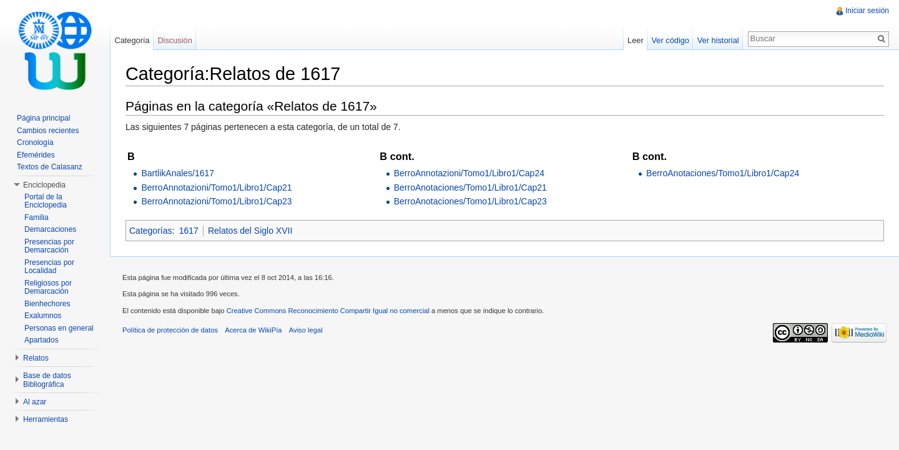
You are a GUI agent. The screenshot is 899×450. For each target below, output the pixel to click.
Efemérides (36, 155)
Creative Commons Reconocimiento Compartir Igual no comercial (328, 310)
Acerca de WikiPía (253, 330)
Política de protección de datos (170, 330)
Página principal (43, 118)
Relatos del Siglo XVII (250, 231)
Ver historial (718, 40)
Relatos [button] (36, 358)
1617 (189, 231)
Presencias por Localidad (49, 267)
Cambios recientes (48, 130)
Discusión (174, 40)
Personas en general (59, 328)
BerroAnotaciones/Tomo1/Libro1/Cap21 (470, 187)
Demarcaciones (50, 229)
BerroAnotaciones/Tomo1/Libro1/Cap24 (722, 173)
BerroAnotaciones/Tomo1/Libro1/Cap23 (470, 201)
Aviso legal (306, 330)
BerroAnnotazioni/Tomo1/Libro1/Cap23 (216, 201)
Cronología (35, 142)
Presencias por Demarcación (49, 246)
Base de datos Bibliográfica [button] (47, 380)
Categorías (150, 231)
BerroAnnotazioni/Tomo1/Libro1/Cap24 (469, 173)
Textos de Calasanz (49, 166)
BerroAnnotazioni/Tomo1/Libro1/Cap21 (216, 187)
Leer (635, 40)
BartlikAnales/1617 (177, 173)
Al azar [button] (34, 402)
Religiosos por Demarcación (48, 287)
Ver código (670, 40)
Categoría (131, 40)
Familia (36, 217)
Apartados (41, 340)
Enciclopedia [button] (44, 185)
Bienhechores (47, 303)
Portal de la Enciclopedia (45, 201)
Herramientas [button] (45, 419)
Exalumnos (42, 315)
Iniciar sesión (867, 10)
